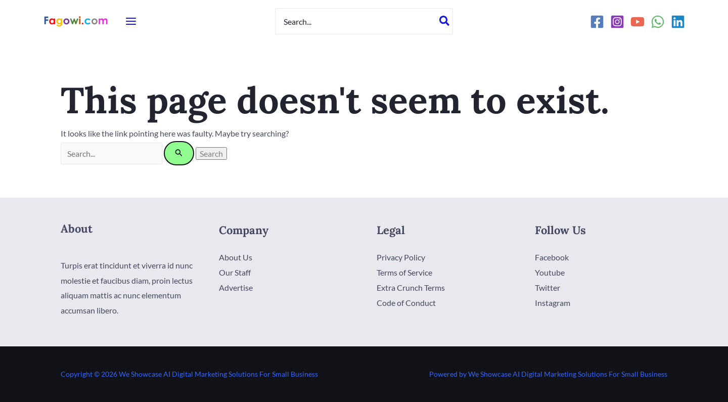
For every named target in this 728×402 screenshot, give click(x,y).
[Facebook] (597, 22)
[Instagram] (617, 22)
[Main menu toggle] (131, 21)
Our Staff (235, 272)
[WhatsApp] (658, 22)
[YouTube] (637, 22)
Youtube (550, 272)
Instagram (552, 302)
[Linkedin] (678, 22)
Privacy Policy (401, 257)
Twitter (547, 287)
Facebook (552, 257)
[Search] (444, 21)
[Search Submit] (180, 153)
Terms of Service (404, 272)
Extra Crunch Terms (411, 287)
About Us (235, 257)
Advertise (236, 287)
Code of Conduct (406, 302)
